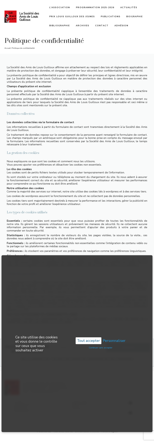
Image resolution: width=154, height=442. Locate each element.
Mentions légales (109, 431)
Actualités (128, 7)
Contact (101, 25)
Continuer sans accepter (100, 339)
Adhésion (121, 25)
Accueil (8, 48)
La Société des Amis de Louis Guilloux (29, 16)
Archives (82, 25)
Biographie (134, 16)
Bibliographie (59, 25)
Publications (110, 16)
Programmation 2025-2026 (95, 7)
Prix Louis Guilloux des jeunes (72, 16)
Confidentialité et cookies (87, 431)
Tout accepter (88, 332)
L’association (59, 7)
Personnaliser (114, 332)
